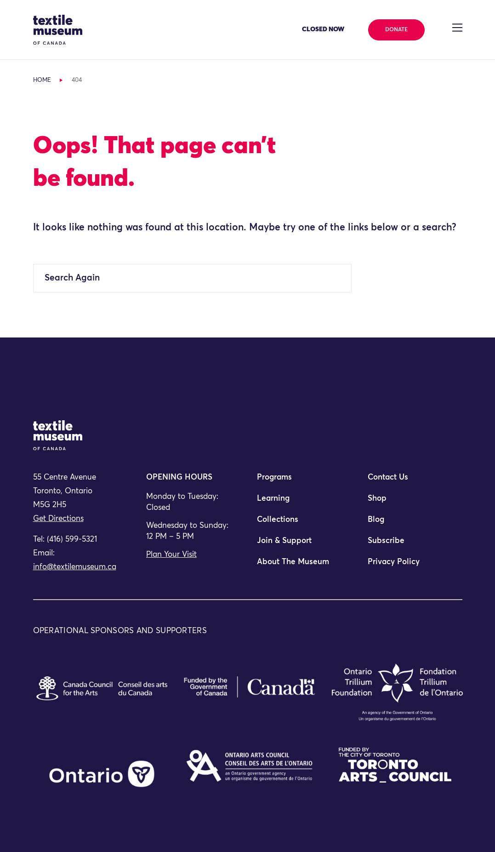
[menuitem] (303, 481)
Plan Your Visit (171, 555)
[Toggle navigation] (457, 27)
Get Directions (58, 519)
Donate (396, 30)
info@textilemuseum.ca (74, 567)
